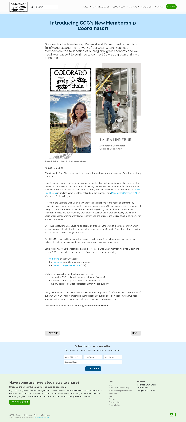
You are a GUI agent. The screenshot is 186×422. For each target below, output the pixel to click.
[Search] (46, 7)
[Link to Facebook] (175, 415)
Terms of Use (114, 402)
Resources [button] (117, 7)
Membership (147, 7)
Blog (110, 385)
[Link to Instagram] (171, 415)
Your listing (54, 258)
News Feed (113, 393)
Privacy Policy (114, 405)
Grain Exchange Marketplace (66, 265)
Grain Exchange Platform (41, 417)
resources (57, 262)
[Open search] (32, 7)
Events (112, 396)
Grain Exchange (101, 7)
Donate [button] (171, 6)
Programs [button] (132, 7)
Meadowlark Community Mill (124, 193)
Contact (159, 7)
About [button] (86, 7)
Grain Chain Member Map (119, 388)
